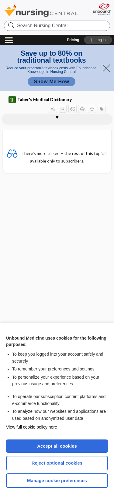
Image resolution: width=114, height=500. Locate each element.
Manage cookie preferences (57, 480)
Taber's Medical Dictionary (40, 99)
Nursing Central (41, 10)
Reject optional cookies (57, 462)
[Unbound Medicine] (102, 9)
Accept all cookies (57, 446)
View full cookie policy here (31, 427)
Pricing (73, 40)
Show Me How (51, 81)
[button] (98, 40)
